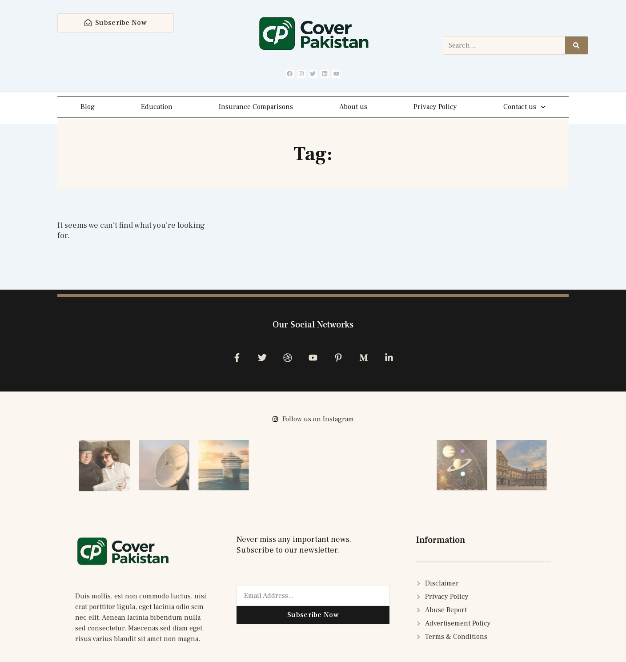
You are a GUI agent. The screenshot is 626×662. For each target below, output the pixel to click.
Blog (87, 107)
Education (157, 107)
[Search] (576, 46)
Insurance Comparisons (256, 107)
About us (353, 107)
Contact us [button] (524, 107)
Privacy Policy (435, 107)
